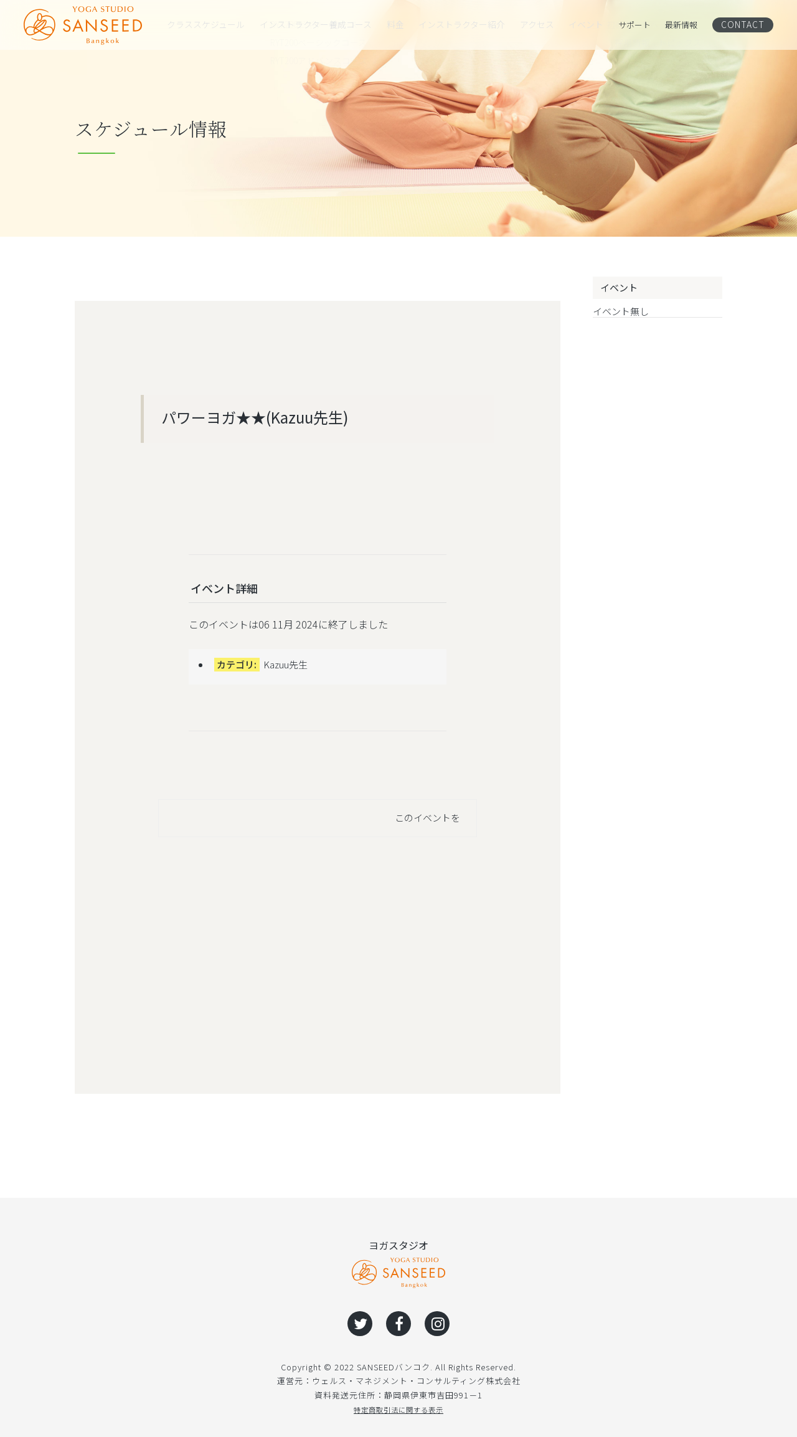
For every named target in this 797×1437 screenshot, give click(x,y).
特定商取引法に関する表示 (398, 1409)
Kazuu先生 (285, 664)
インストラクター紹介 (455, 25)
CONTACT (745, 25)
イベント (581, 25)
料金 (388, 25)
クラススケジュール (203, 25)
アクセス (530, 25)
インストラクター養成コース (310, 25)
